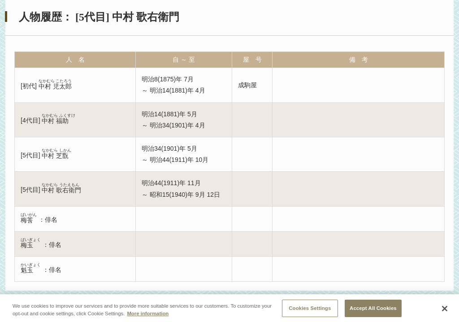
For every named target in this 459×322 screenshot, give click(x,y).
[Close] (445, 312)
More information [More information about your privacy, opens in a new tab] (148, 316)
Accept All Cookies (373, 311)
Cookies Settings (310, 311)
